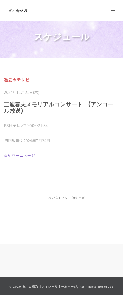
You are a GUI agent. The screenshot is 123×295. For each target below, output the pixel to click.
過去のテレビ (17, 79)
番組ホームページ (19, 155)
